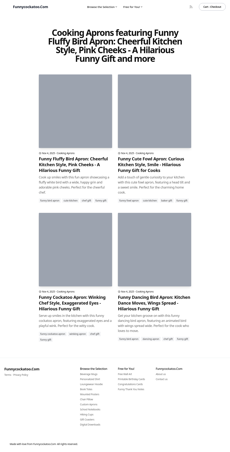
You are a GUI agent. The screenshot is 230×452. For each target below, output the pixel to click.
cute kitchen (70, 200)
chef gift (86, 200)
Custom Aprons (88, 404)
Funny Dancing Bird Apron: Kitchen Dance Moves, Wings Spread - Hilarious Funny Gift (154, 303)
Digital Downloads (90, 424)
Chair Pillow (86, 399)
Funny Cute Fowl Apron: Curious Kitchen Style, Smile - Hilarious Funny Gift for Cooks (151, 164)
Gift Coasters (87, 419)
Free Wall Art (125, 374)
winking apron (77, 334)
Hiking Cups (86, 414)
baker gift (166, 200)
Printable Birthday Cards (131, 379)
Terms (7, 374)
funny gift (100, 200)
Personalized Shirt (90, 379)
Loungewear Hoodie (91, 384)
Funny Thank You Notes (131, 389)
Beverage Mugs (88, 374)
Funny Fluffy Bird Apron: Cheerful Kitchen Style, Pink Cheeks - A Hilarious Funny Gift (73, 164)
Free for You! (133, 7)
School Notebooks (90, 409)
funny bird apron (49, 200)
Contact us (162, 379)
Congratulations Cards (130, 384)
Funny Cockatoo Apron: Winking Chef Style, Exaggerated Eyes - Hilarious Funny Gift (72, 303)
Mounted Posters (89, 394)
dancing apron (151, 339)
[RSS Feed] (191, 6)
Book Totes (86, 389)
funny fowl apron (129, 200)
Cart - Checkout (212, 6)
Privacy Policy (20, 374)
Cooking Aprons (66, 153)
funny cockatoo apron (52, 334)
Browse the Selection (102, 7)
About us (161, 374)
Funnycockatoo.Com (21, 369)
